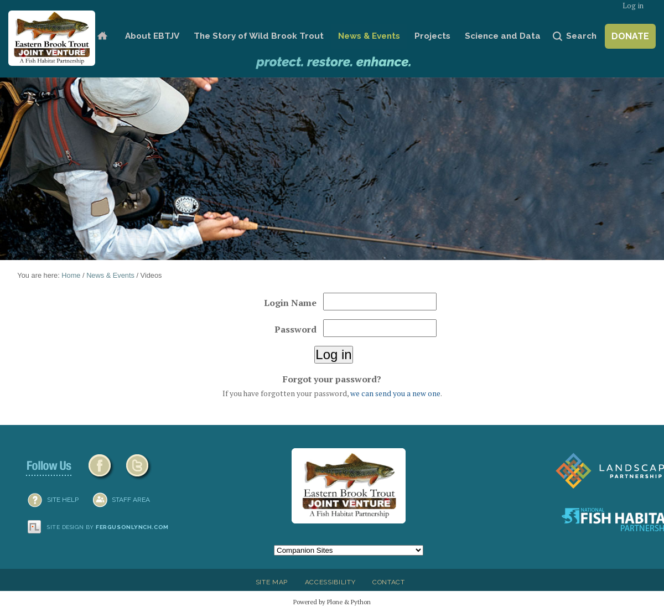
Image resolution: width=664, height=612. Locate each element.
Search (581, 36)
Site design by (108, 527)
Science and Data (503, 36)
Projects (432, 36)
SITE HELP (63, 500)
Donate (630, 36)
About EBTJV (152, 36)
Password (295, 329)
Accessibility (330, 582)
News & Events (369, 36)
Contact (388, 582)
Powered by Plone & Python (332, 602)
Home (102, 36)
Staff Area (131, 500)
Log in (633, 6)
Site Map (272, 582)
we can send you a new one (395, 393)
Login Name (290, 303)
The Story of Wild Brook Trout (259, 36)
